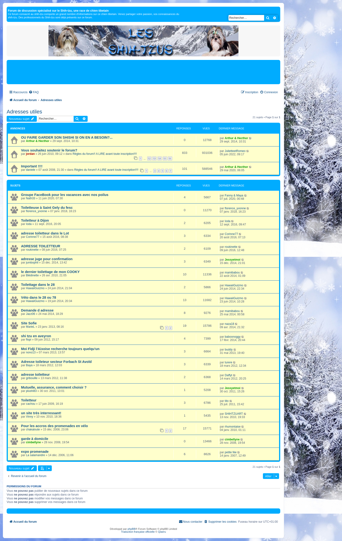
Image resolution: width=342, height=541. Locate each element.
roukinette (32, 249)
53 (154, 158)
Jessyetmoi (232, 259)
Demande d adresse (37, 310)
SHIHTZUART (234, 413)
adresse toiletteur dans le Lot (45, 233)
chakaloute (33, 429)
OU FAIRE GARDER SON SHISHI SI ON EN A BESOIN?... (67, 137)
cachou (30, 403)
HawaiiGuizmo (35, 288)
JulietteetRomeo (235, 151)
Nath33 (30, 198)
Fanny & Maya (234, 195)
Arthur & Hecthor (37, 141)
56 (170, 158)
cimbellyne (33, 442)
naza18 (229, 324)
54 (159, 158)
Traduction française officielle (138, 531)
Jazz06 (30, 314)
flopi (28, 339)
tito (226, 401)
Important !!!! (32, 166)
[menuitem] (34, 92)
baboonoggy (233, 336)
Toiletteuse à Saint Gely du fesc (47, 208)
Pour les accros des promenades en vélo (54, 426)
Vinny (29, 416)
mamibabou (232, 272)
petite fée (231, 452)
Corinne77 (32, 237)
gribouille (31, 378)
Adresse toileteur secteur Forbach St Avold (56, 362)
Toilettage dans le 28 (38, 285)
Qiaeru (162, 531)
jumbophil (32, 262)
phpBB (131, 528)
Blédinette (32, 275)
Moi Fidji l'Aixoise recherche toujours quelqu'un (60, 349)
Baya (29, 365)
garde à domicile (34, 439)
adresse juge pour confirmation (47, 259)
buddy (229, 349)
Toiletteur (29, 400)
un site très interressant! (41, 413)
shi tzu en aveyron (36, 336)
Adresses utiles (24, 112)
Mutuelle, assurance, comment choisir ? (54, 387)
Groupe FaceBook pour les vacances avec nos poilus (65, 195)
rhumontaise (233, 426)
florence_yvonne (36, 211)
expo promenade (35, 451)
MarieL (30, 326)
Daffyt (228, 375)
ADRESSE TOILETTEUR (40, 246)
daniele (30, 169)
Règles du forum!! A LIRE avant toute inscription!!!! (105, 154)
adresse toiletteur (35, 374)
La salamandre (35, 455)
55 (165, 158)
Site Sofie (29, 323)
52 (149, 158)
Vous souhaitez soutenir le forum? (49, 150)
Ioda (29, 224)
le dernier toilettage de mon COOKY (50, 272)
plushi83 (31, 391)
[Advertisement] (143, 72)
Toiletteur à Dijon (35, 220)
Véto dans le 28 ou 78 (38, 297)
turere (228, 362)
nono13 (30, 352)
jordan (30, 154)
